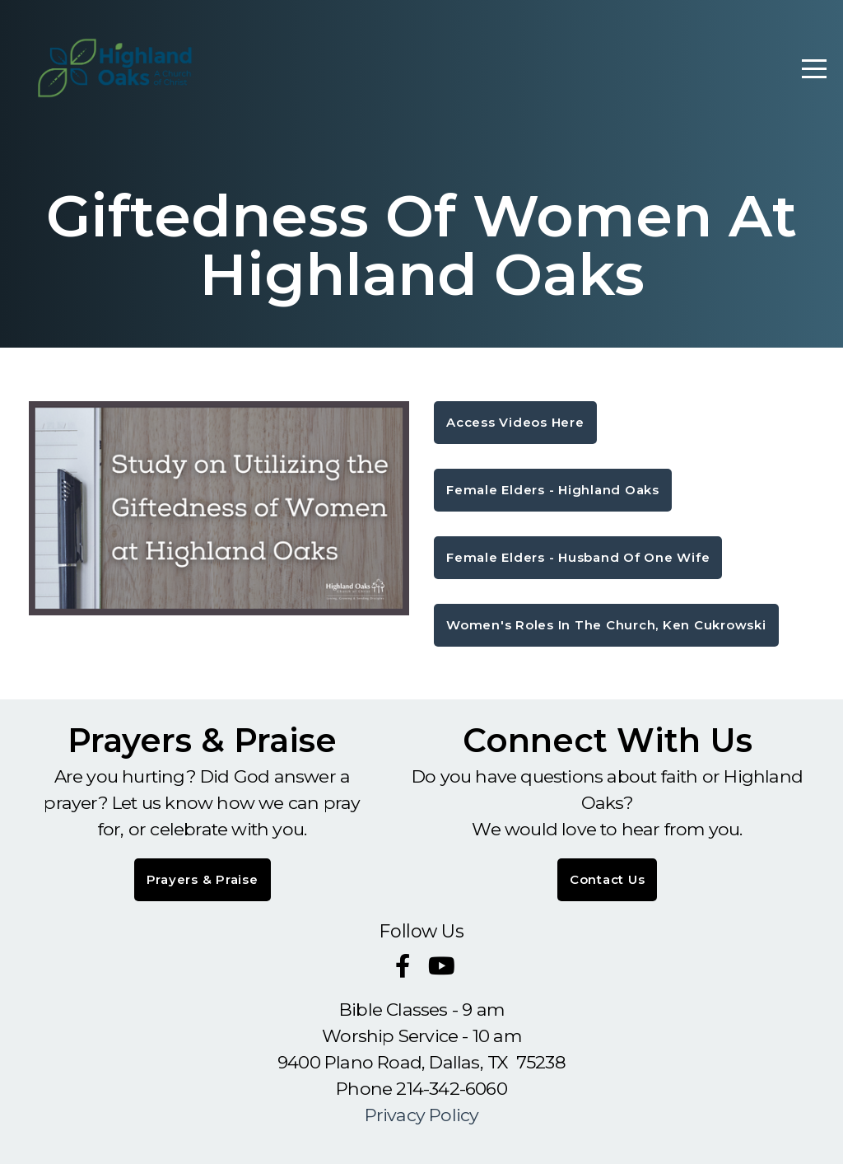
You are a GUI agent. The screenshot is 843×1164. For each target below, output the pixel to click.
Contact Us (607, 879)
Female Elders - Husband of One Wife (578, 557)
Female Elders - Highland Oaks (552, 490)
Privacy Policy (422, 1114)
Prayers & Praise (202, 879)
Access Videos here (515, 422)
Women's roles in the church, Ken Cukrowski (606, 625)
